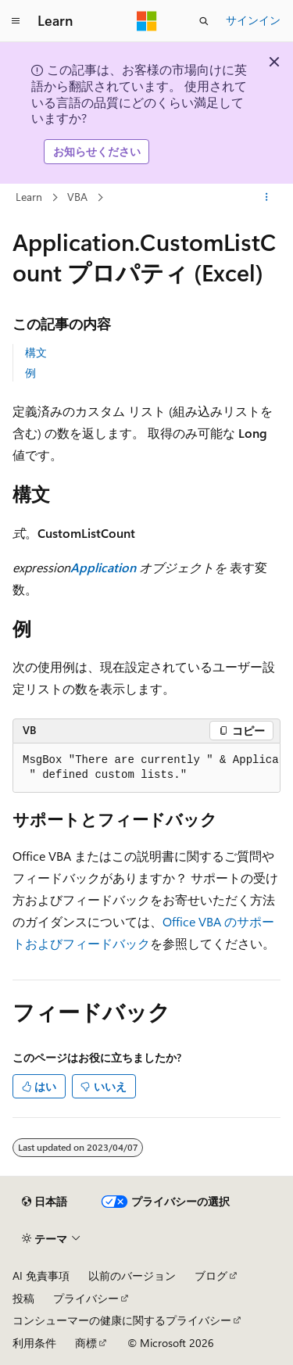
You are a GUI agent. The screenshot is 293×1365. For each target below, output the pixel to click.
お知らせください (97, 151)
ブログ (211, 1275)
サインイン (253, 20)
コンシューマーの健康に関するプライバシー (122, 1320)
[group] (146, 768)
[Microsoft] (147, 21)
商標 (86, 1342)
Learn (29, 196)
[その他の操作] (266, 197)
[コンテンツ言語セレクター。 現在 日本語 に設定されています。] (45, 1201)
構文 (36, 352)
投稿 (23, 1298)
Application (103, 567)
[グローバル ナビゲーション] (15, 21)
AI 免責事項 (41, 1275)
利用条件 (34, 1342)
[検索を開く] (204, 21)
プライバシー (86, 1298)
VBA (77, 196)
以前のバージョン (132, 1275)
